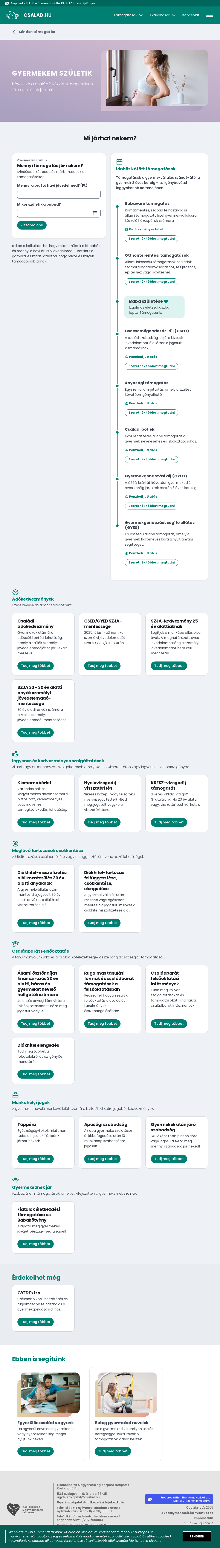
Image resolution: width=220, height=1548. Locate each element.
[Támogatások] (129, 15)
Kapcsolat (190, 15)
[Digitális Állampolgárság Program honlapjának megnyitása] (179, 1500)
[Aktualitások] (163, 15)
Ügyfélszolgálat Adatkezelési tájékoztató (90, 1502)
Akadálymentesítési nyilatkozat (187, 1513)
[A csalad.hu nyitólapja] (28, 15)
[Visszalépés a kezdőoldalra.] (34, 32)
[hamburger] (210, 15)
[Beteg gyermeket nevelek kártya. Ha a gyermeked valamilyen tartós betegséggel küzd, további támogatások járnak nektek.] (125, 1414)
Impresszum (203, 1518)
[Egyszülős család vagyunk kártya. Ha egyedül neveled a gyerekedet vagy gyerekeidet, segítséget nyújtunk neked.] (48, 1414)
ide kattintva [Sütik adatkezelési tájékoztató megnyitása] (138, 1541)
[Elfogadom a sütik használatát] (197, 1536)
